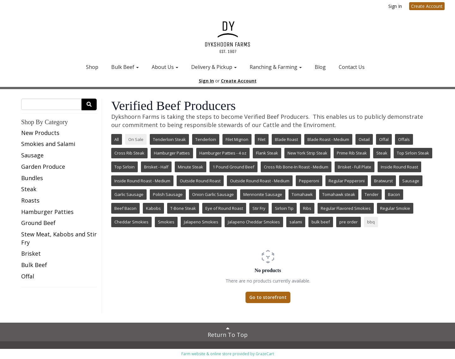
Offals (404, 139)
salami (295, 222)
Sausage (32, 155)
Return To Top (228, 331)
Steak (28, 189)
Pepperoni (309, 181)
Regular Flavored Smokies (346, 208)
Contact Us (352, 67)
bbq (371, 222)
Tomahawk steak (338, 194)
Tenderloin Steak (169, 139)
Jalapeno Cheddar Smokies (254, 222)
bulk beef (321, 222)
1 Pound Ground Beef (233, 167)
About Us (165, 67)
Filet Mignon (237, 139)
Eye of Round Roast (224, 208)
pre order (348, 222)
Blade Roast (286, 139)
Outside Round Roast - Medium (259, 181)
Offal (27, 276)
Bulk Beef (125, 67)
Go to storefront (268, 297)
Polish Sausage (168, 194)
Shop (92, 67)
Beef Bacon (125, 208)
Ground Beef (38, 223)
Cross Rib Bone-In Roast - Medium (296, 167)
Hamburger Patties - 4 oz (222, 153)
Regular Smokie (395, 208)
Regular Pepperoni (347, 181)
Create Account (427, 6)
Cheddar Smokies (131, 222)
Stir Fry (258, 208)
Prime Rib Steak (352, 153)
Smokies (166, 222)
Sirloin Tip (284, 208)
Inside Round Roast (399, 167)
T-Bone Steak (183, 208)
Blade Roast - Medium (328, 139)
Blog (320, 67)
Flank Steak (267, 153)
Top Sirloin (124, 167)
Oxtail (364, 139)
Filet (261, 139)
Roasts (30, 200)
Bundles (32, 178)
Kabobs (153, 208)
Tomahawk (302, 194)
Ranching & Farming (276, 67)
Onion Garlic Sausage (213, 194)
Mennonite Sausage (262, 194)
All (116, 139)
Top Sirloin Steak (413, 153)
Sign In (395, 6)
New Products (40, 133)
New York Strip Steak (307, 153)
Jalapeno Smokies (201, 222)
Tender (372, 194)
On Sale (135, 139)
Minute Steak (190, 167)
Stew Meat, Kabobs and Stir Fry (59, 238)
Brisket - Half (156, 167)
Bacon (394, 194)
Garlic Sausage (128, 194)
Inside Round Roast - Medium (142, 181)
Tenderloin (205, 139)
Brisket (31, 253)
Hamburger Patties (47, 212)
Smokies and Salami (48, 144)
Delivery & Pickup (214, 67)
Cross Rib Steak (129, 153)
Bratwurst (383, 181)
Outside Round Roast (200, 181)
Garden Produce (43, 166)
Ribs (307, 208)
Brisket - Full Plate (354, 167)
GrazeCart (265, 353)
